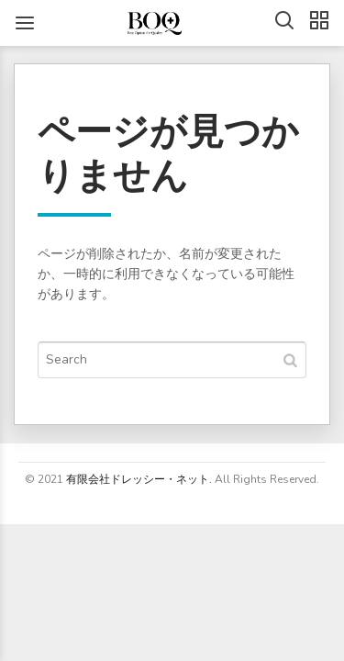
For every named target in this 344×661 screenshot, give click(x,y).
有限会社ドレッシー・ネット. (139, 479)
